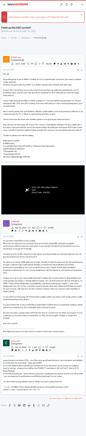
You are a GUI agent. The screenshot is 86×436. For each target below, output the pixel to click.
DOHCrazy (8, 31)
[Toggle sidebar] (77, 4)
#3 (82, 356)
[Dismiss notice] (81, 15)
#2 (82, 237)
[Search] (82, 5)
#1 (82, 70)
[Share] (78, 70)
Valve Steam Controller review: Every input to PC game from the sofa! (39, 17)
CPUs (33, 31)
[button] (4, 4)
